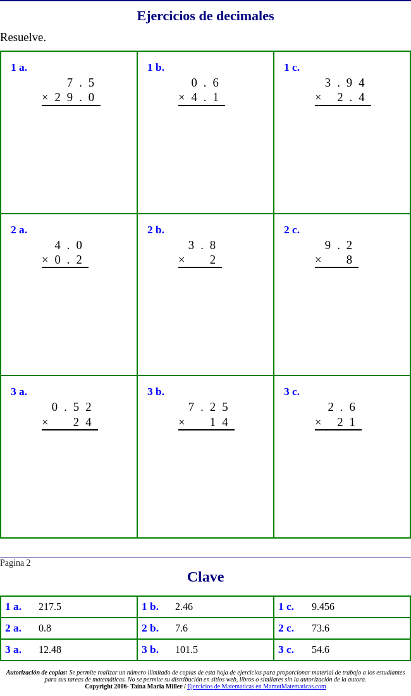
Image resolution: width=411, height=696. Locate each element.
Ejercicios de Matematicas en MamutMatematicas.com (256, 686)
